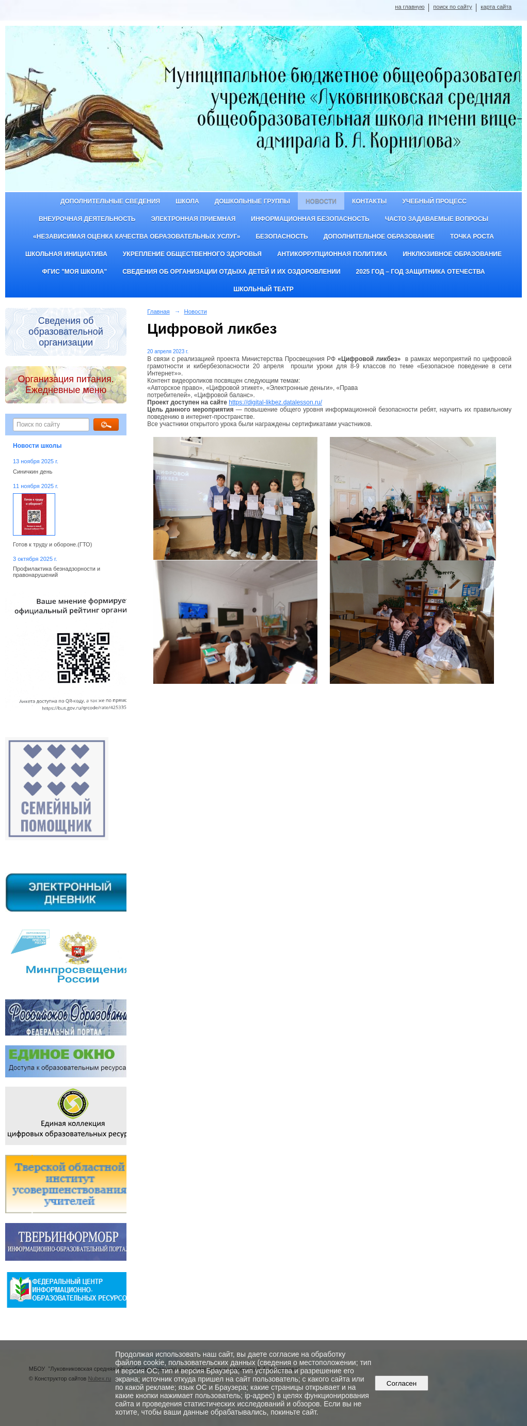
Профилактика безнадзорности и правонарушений (56, 572)
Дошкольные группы (252, 201)
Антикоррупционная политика (332, 254)
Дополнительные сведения (110, 201)
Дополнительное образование (379, 236)
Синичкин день (32, 471)
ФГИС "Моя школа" (74, 271)
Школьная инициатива (66, 254)
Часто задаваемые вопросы (436, 219)
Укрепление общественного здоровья (192, 254)
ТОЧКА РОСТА (472, 236)
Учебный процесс (434, 201)
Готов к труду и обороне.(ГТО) (52, 544)
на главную (409, 7)
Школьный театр (263, 289)
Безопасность (281, 236)
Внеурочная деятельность (87, 219)
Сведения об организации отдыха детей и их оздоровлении (231, 271)
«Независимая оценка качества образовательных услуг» (136, 236)
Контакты (369, 201)
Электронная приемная (193, 219)
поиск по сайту (452, 7)
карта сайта (496, 7)
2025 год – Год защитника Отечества (420, 271)
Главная (158, 311)
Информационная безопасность (310, 219)
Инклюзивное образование (452, 254)
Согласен (401, 1383)
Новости (321, 201)
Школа (187, 201)
